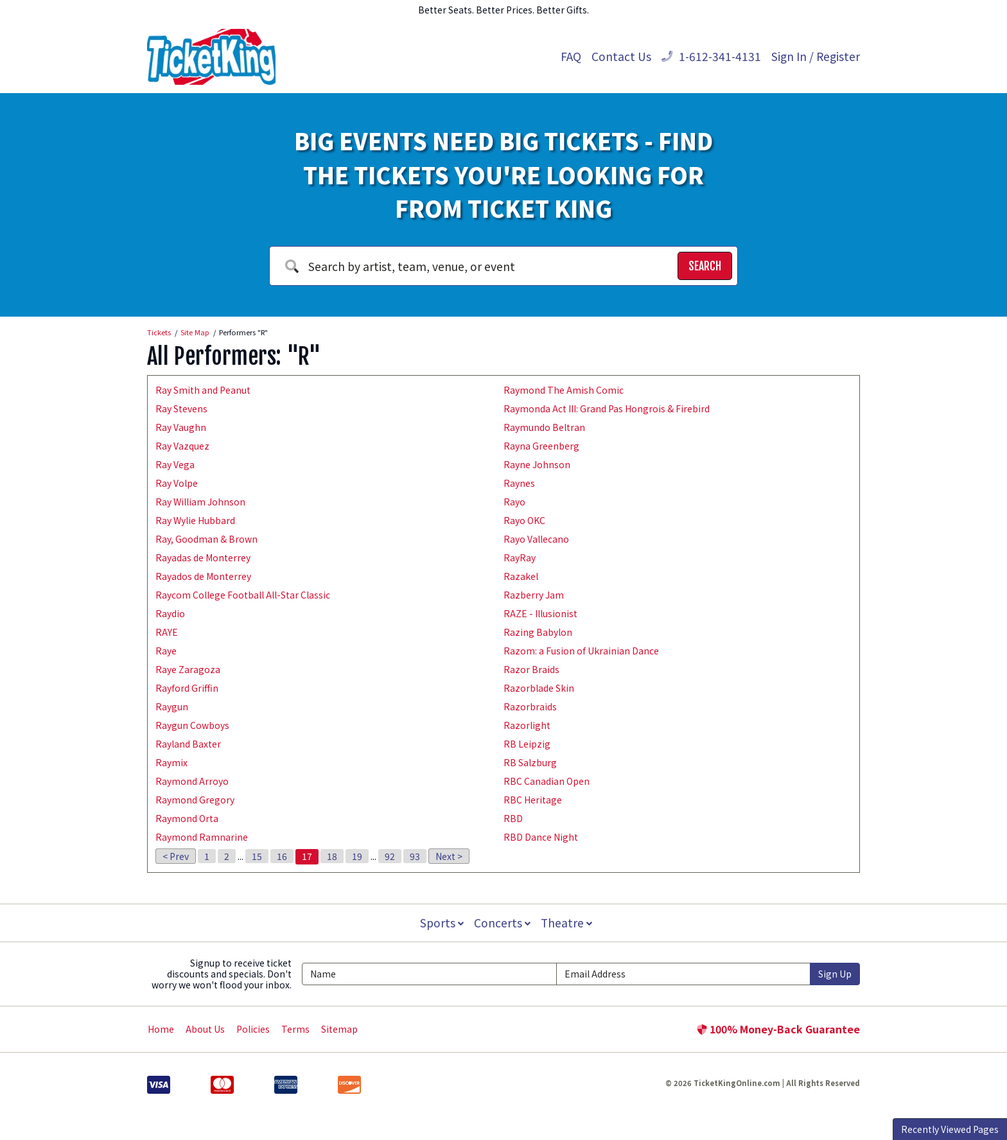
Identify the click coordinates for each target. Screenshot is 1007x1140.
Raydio (170, 613)
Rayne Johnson (537, 464)
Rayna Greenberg (541, 445)
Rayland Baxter (188, 743)
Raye (166, 650)
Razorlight (527, 725)
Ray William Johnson (200, 501)
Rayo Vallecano (536, 538)
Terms (295, 1028)
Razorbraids (530, 706)
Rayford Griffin (186, 687)
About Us (205, 1028)
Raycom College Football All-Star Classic (242, 594)
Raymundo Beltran (544, 427)
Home (161, 1028)
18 (332, 856)
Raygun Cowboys (192, 725)
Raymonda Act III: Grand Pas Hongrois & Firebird (607, 408)
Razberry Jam (534, 594)
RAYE (166, 632)
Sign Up (835, 973)
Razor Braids (531, 669)
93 (415, 856)
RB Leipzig (527, 743)
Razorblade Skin (539, 687)
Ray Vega (175, 464)
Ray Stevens (181, 408)
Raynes (519, 483)
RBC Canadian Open (547, 781)
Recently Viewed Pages (950, 1129)
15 (257, 856)
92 (390, 856)
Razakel (521, 576)
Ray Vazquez (182, 445)
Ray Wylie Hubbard (195, 520)
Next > (448, 856)
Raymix (171, 762)
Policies (253, 1028)
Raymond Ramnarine (201, 836)
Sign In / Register (815, 56)
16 (282, 856)
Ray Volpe (176, 483)
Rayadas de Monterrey (202, 557)
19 (357, 856)
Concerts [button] (502, 923)
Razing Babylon (538, 632)
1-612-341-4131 (711, 56)
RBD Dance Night (541, 836)
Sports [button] (440, 923)
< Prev (175, 856)
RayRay (520, 557)
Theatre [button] (567, 923)
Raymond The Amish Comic (564, 389)
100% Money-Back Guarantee (778, 1029)
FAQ (571, 56)
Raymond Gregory (194, 799)
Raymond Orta (186, 818)
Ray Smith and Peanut (202, 389)
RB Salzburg (530, 762)
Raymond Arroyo (192, 781)
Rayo (514, 501)
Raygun (171, 706)
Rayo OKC (524, 520)
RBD (513, 818)
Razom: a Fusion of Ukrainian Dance (581, 650)
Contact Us (621, 56)
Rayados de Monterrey (203, 576)
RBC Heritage (533, 799)
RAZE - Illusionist (540, 613)
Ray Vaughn (180, 427)
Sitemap (339, 1028)
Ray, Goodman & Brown (206, 538)
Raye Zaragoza (187, 669)
